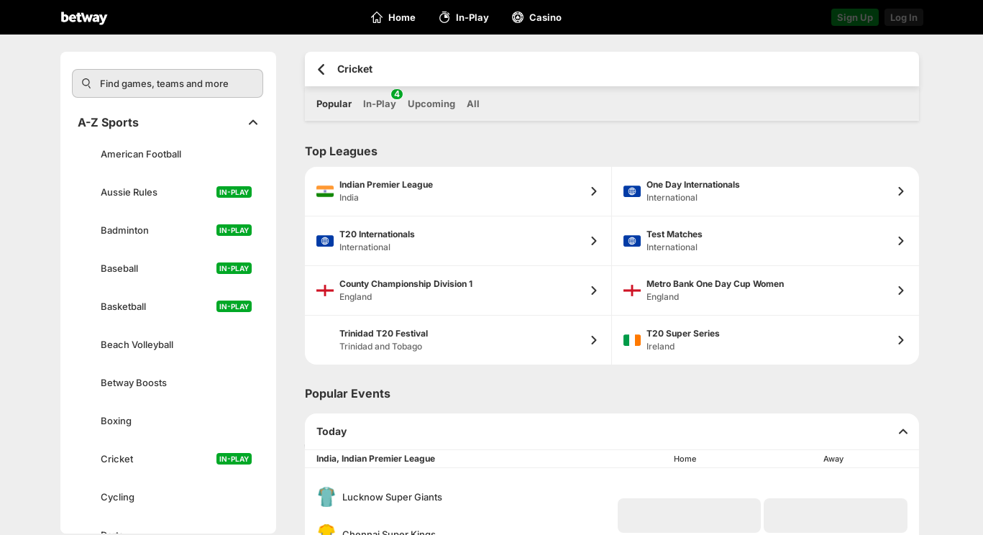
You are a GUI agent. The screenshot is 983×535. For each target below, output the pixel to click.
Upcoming (431, 103)
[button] (690, 515)
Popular (334, 103)
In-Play (379, 99)
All (473, 103)
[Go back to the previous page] (321, 69)
